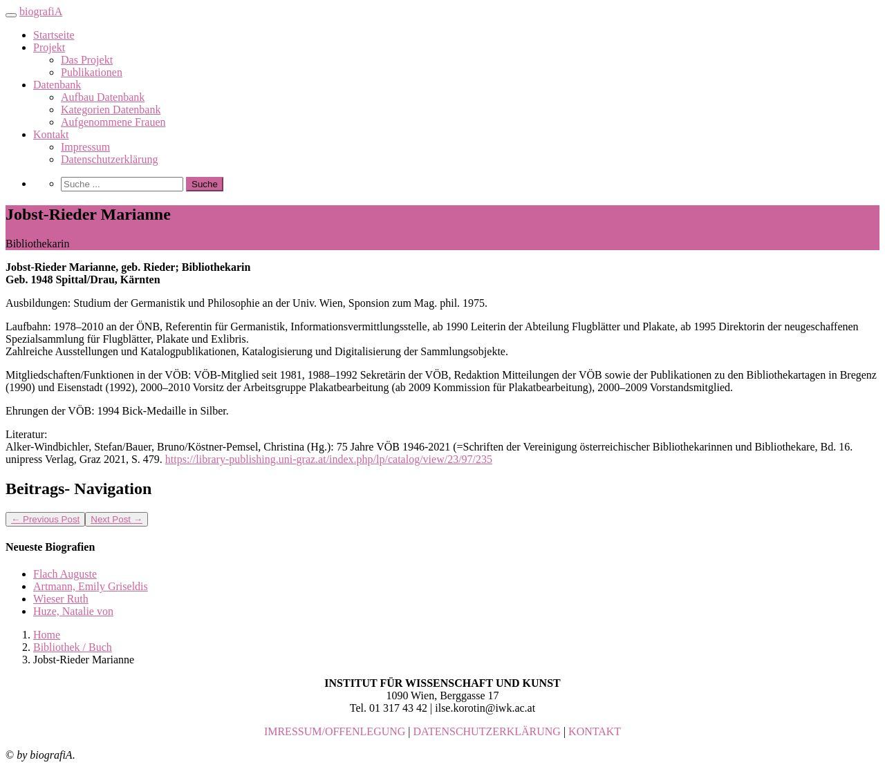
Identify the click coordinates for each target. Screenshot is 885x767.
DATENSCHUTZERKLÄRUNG (487, 731)
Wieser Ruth (60, 599)
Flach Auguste (65, 574)
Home (46, 635)
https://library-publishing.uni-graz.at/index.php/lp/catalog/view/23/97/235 (328, 459)
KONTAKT (594, 731)
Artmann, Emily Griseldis (90, 586)
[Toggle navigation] (11, 15)
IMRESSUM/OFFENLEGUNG (334, 731)
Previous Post (45, 519)
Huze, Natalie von (73, 611)
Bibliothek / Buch (72, 647)
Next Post (116, 519)
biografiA (40, 11)
